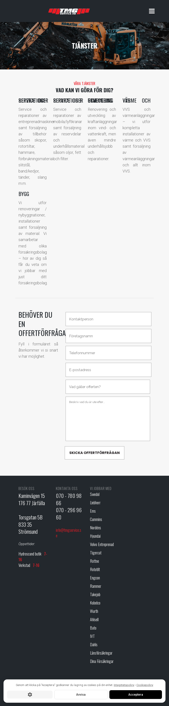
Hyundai (95, 536)
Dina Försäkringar (102, 661)
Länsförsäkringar (101, 653)
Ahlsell (94, 619)
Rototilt (95, 569)
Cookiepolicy (144, 685)
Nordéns (95, 527)
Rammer (95, 586)
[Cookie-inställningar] (30, 694)
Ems (93, 511)
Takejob (95, 594)
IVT (92, 636)
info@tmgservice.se (68, 532)
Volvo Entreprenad (102, 544)
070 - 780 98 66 (69, 499)
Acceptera (135, 694)
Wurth (94, 611)
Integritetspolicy (124, 685)
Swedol (94, 494)
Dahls (93, 644)
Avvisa (81, 694)
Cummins (96, 519)
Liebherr (95, 502)
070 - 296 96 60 (69, 513)
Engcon (95, 577)
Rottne (94, 561)
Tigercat (95, 552)
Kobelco (95, 603)
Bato (93, 628)
